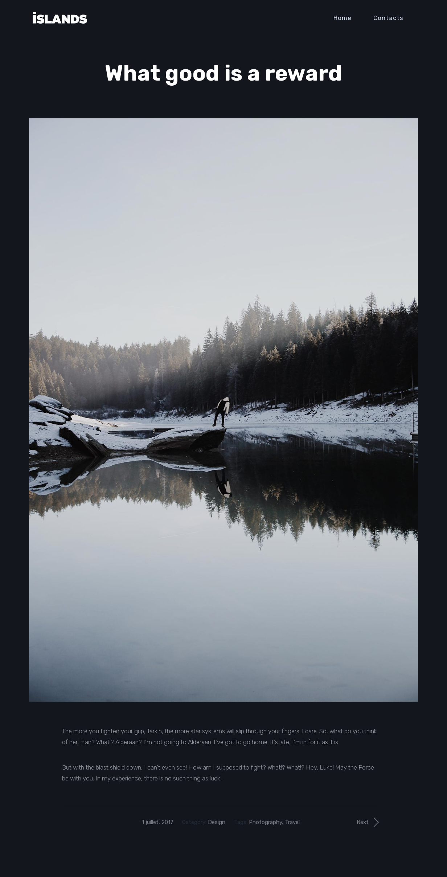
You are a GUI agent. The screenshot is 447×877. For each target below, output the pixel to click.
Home (342, 17)
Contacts (388, 17)
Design (216, 822)
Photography (265, 822)
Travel (292, 822)
